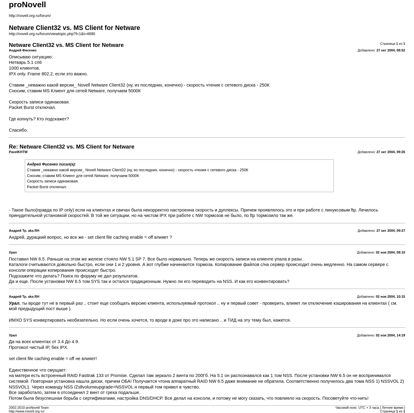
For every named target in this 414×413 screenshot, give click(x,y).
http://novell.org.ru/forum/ (30, 16)
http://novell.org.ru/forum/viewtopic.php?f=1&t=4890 (52, 34)
